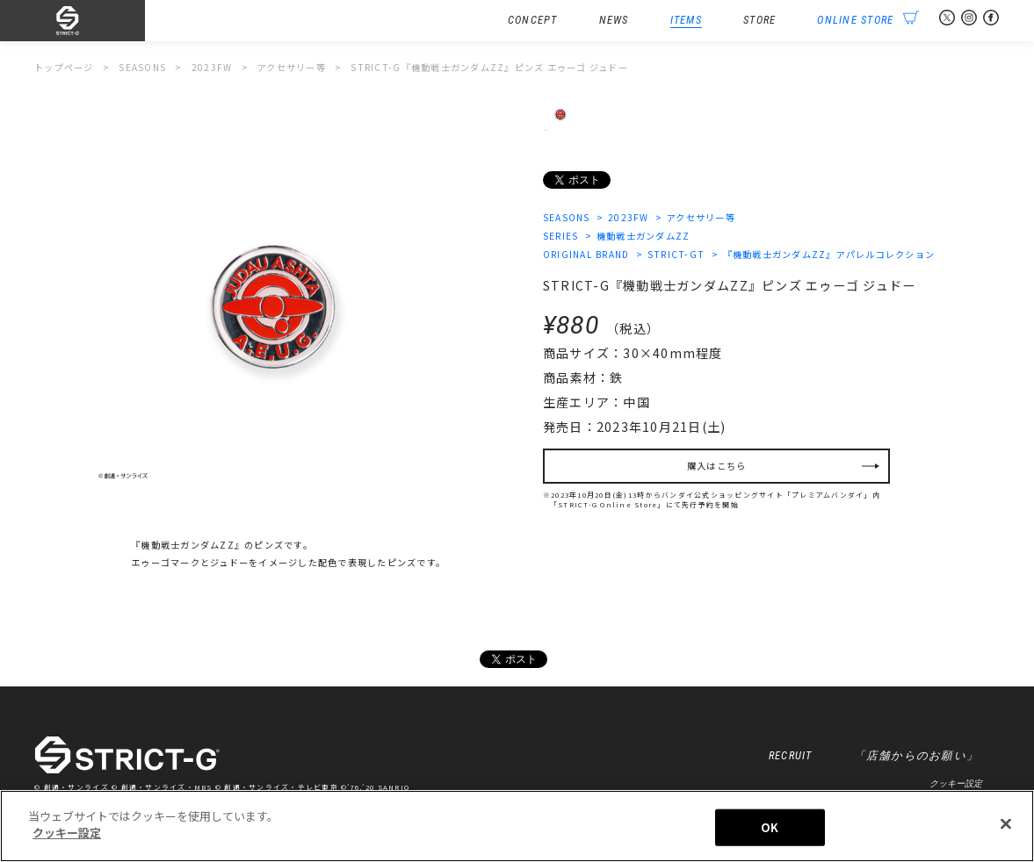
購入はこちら (717, 465)
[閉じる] (1006, 823)
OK (769, 827)
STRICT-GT (676, 254)
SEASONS (566, 217)
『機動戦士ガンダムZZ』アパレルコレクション (829, 254)
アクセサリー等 (701, 217)
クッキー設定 (955, 783)
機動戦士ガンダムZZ (644, 235)
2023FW (628, 217)
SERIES (561, 235)
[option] (274, 303)
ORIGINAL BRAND (586, 254)
